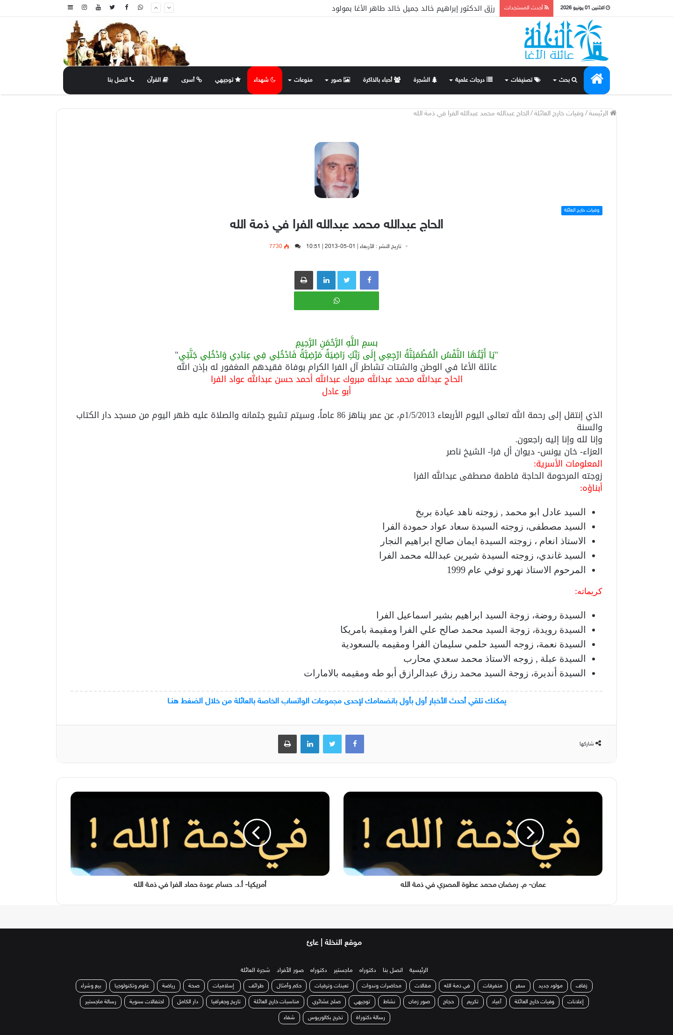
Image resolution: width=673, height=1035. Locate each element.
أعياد (496, 1002)
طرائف (256, 986)
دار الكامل (187, 1002)
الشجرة (425, 80)
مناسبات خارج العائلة (276, 1002)
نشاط (389, 1002)
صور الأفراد (290, 970)
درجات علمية (474, 80)
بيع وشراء (91, 986)
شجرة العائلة (255, 970)
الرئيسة (602, 114)
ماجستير (343, 970)
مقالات (423, 986)
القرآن (157, 80)
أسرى (191, 80)
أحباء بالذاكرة (382, 80)
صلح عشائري (326, 1002)
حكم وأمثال (289, 986)
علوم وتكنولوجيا (132, 986)
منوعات (303, 80)
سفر (520, 986)
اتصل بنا (120, 80)
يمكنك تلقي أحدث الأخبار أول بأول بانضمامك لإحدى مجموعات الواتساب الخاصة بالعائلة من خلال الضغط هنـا (336, 701)
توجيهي (228, 80)
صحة (194, 986)
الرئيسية (418, 970)
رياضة (168, 986)
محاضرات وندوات (381, 986)
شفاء (289, 1017)
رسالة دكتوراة (370, 1017)
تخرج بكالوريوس (325, 1017)
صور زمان (419, 1002)
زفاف (581, 986)
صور (340, 80)
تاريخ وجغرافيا (226, 1002)
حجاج (448, 1002)
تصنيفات (526, 80)
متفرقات (492, 986)
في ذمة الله (457, 986)
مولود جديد (550, 986)
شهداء (265, 80)
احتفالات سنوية (146, 1002)
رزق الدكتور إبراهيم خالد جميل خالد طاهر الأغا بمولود (413, 8)
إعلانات (575, 1002)
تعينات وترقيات (332, 986)
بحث (568, 80)
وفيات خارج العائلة (559, 114)
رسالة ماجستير (100, 1002)
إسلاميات (224, 986)
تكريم (473, 1002)
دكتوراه (367, 970)
